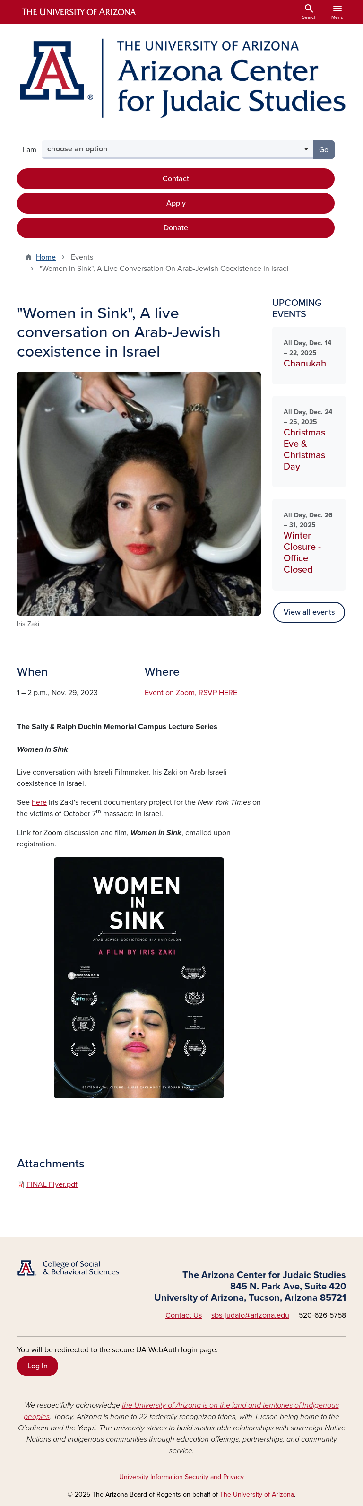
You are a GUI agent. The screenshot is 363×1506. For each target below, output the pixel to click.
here (39, 802)
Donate (176, 228)
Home (46, 257)
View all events (309, 612)
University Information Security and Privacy (181, 1477)
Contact (176, 178)
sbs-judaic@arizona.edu (250, 1315)
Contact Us (183, 1315)
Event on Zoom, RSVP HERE (191, 692)
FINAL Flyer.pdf (52, 1184)
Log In (37, 1366)
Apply (176, 203)
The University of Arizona (257, 1494)
